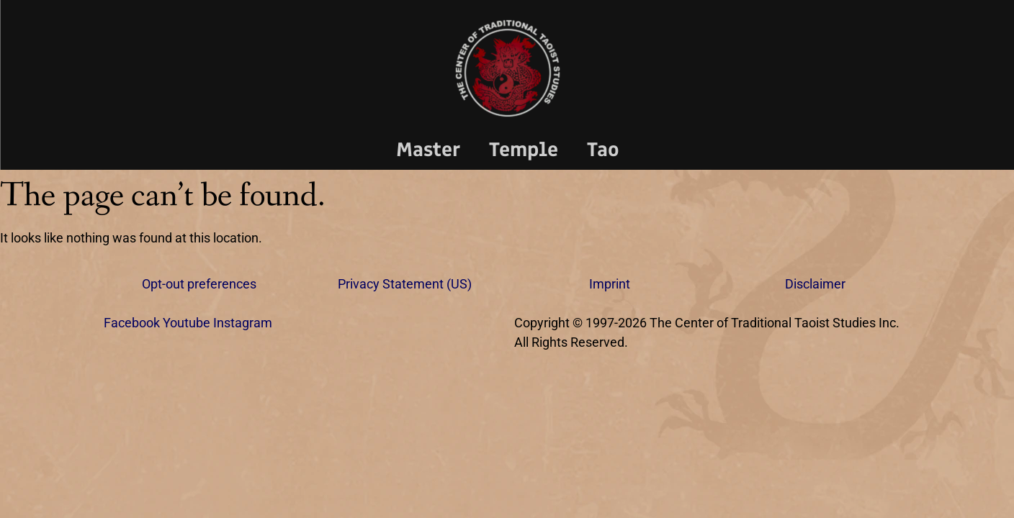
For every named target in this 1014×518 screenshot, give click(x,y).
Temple (523, 149)
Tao (603, 149)
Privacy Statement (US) (405, 284)
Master (428, 149)
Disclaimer (815, 284)
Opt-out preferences (199, 284)
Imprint (609, 284)
